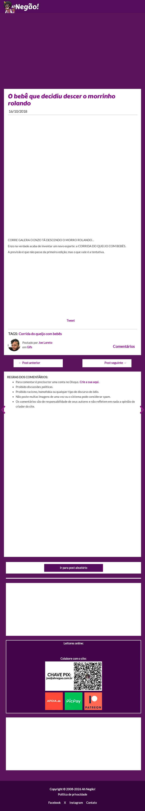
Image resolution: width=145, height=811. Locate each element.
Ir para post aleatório (73, 567)
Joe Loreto (45, 342)
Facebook (54, 802)
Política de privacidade (72, 794)
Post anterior (29, 362)
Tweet (71, 320)
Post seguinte (115, 362)
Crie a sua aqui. (89, 382)
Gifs (29, 347)
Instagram (76, 802)
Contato (91, 802)
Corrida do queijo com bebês (40, 334)
